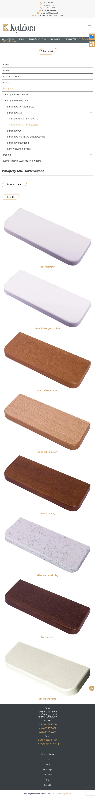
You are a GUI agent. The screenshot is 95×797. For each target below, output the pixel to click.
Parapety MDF (14, 112)
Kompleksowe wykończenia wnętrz (22, 160)
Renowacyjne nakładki (19, 148)
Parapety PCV (14, 130)
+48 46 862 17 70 (47, 2)
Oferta (47, 764)
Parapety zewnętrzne (16, 94)
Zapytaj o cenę (14, 184)
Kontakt (47, 785)
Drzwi (6, 70)
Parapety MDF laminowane (23, 118)
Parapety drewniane (18, 142)
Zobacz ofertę (47, 51)
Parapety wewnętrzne (16, 100)
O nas (47, 759)
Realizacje (47, 769)
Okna (6, 64)
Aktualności (47, 774)
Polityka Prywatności (64, 793)
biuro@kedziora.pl (48, 10)
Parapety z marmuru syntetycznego (26, 136)
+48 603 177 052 (48, 5)
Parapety (8, 88)
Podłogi (7, 154)
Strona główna (8, 39)
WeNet (52, 793)
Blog (47, 780)
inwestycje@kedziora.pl (49, 13)
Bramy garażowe (12, 76)
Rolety (6, 82)
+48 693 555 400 (48, 8)
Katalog (10, 196)
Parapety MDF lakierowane (23, 124)
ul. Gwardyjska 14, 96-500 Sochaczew (49, 15)
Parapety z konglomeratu (20, 106)
